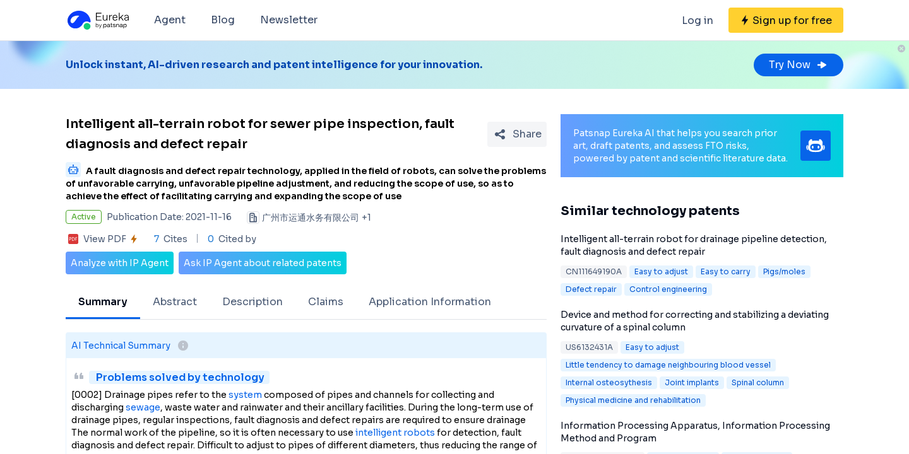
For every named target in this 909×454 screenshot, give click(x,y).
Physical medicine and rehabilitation (633, 400)
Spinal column (758, 382)
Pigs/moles (784, 271)
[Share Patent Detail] (517, 134)
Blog (223, 19)
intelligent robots (395, 432)
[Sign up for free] (785, 20)
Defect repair (591, 289)
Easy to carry (726, 271)
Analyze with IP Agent (120, 263)
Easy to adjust (661, 271)
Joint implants (692, 382)
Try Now (798, 64)
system (245, 394)
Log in (697, 20)
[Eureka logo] (97, 20)
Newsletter (289, 19)
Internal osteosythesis (609, 382)
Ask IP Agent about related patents (263, 263)
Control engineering (668, 289)
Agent (170, 19)
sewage (143, 407)
